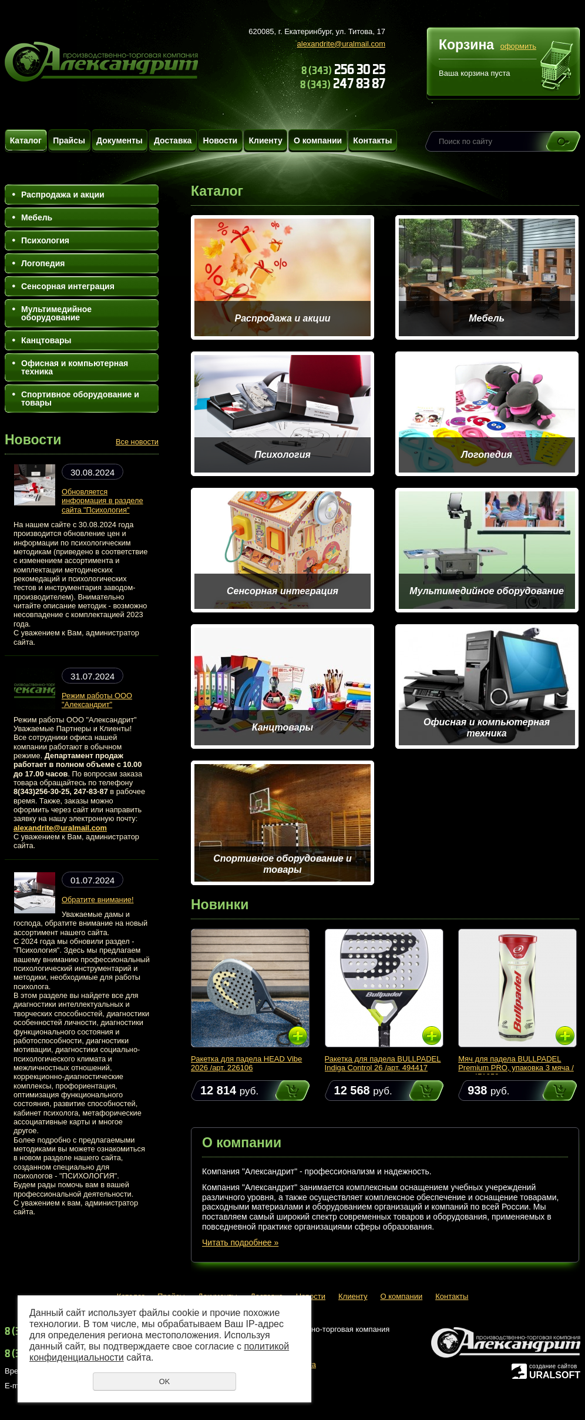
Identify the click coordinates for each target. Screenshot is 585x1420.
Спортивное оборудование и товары (80, 398)
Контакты (372, 140)
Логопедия (43, 263)
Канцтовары (46, 340)
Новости (220, 140)
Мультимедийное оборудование (56, 313)
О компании (318, 140)
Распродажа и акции (63, 194)
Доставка (172, 140)
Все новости (137, 441)
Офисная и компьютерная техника (74, 367)
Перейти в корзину (557, 67)
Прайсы (69, 140)
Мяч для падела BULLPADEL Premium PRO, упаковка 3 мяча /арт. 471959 (516, 1067)
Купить (281, 1090)
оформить (518, 46)
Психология (45, 240)
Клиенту (265, 140)
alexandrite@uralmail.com (341, 43)
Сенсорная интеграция (68, 286)
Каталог (26, 140)
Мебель (36, 217)
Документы (119, 140)
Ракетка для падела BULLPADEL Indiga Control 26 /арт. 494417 (383, 1063)
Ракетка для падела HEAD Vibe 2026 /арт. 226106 (246, 1063)
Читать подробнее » (240, 1242)
